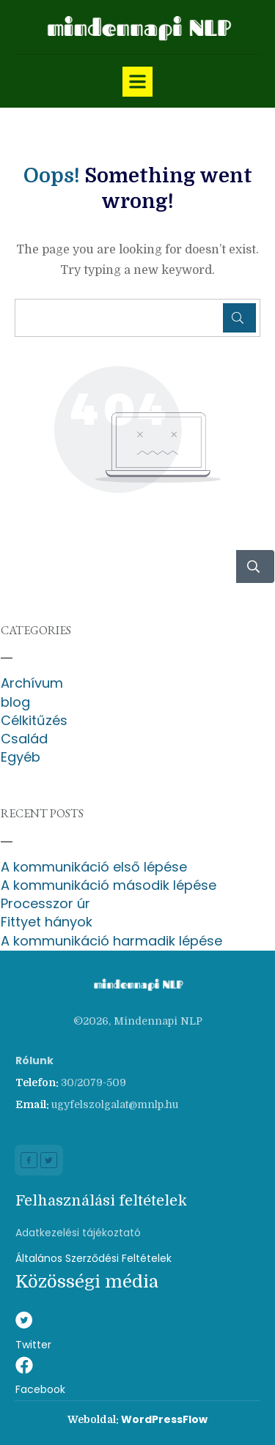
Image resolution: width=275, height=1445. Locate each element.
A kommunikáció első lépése (94, 867)
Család (24, 738)
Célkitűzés (34, 720)
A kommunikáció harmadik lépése (111, 941)
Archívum (32, 683)
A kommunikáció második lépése (108, 885)
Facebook (40, 1389)
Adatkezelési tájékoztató (78, 1232)
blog (15, 702)
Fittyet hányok (46, 922)
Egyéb (20, 757)
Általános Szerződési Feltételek (93, 1258)
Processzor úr (45, 903)
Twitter (33, 1344)
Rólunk (34, 1060)
